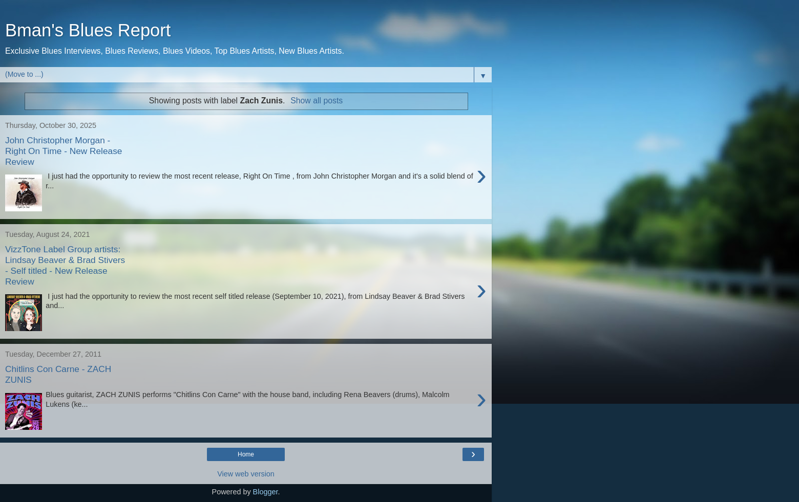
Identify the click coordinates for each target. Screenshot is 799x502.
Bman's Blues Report (88, 30)
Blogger (265, 492)
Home (246, 454)
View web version (246, 474)
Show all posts (316, 100)
